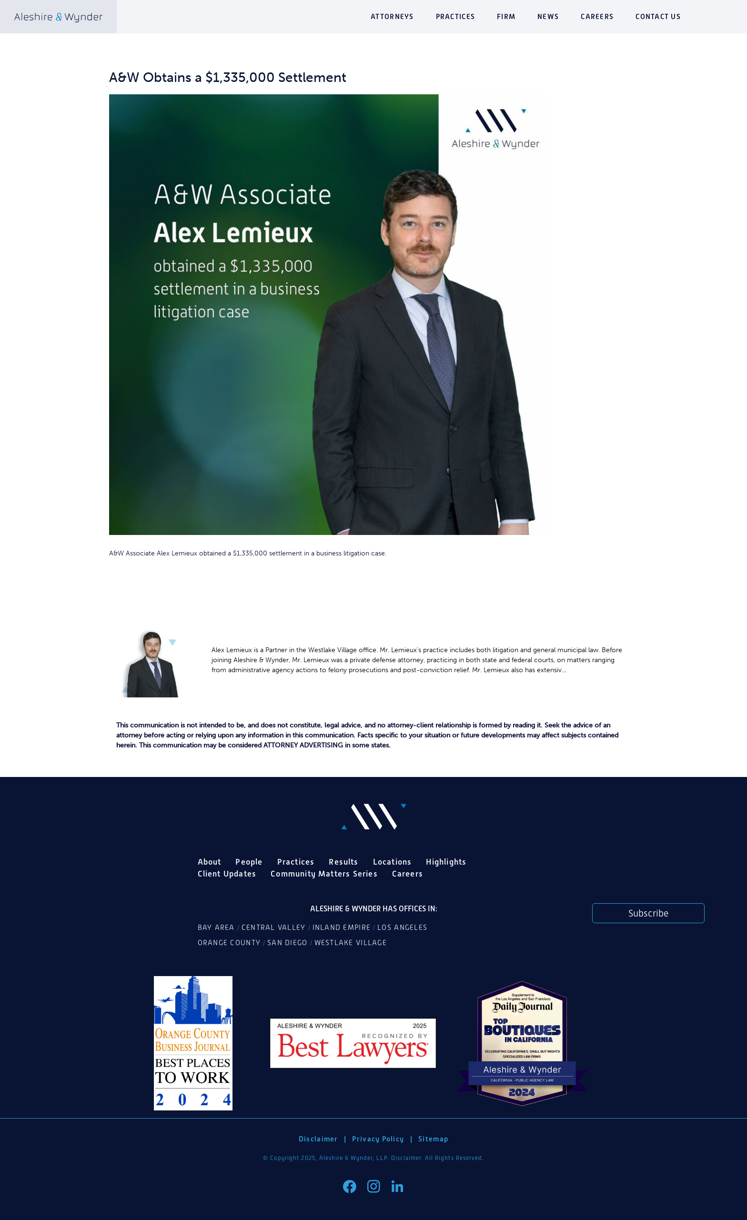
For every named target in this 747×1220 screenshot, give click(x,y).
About (210, 862)
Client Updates (227, 873)
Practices (455, 16)
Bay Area (216, 927)
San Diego (287, 943)
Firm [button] (506, 16)
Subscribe (648, 913)
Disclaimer (318, 1139)
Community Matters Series (324, 873)
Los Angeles (402, 927)
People (248, 862)
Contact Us (658, 16)
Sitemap (433, 1139)
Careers (597, 16)
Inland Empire (342, 927)
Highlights (446, 862)
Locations (392, 862)
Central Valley (274, 927)
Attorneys (392, 16)
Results (343, 862)
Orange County (229, 943)
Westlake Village (350, 943)
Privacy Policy (378, 1139)
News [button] (548, 16)
